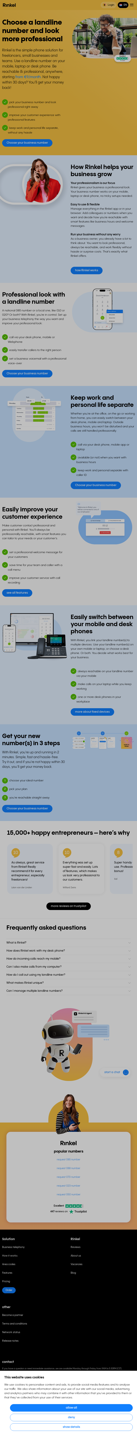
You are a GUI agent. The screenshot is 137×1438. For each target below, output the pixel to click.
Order (9, 1290)
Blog (73, 1273)
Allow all (71, 1407)
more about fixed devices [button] (92, 711)
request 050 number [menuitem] (68, 1194)
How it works (9, 1256)
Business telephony (13, 1247)
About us (76, 1256)
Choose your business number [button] (27, 142)
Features (7, 1273)
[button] (123, 5)
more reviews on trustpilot (68, 906)
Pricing (6, 1281)
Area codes (8, 1264)
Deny (71, 1417)
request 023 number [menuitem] (68, 1186)
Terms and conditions (14, 1324)
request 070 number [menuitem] (68, 1177)
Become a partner (12, 1315)
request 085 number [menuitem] (68, 1159)
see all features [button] (17, 592)
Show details (71, 1427)
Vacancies (76, 1264)
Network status (11, 1332)
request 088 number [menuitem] (68, 1168)
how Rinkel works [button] (86, 270)
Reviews (75, 1247)
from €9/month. (28, 77)
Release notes (10, 1341)
